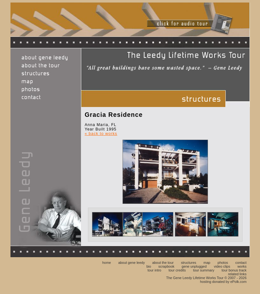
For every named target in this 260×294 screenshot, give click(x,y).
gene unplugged (194, 266)
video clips (222, 266)
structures (188, 262)
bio (148, 266)
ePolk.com (238, 282)
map (206, 262)
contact (240, 262)
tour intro (154, 270)
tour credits (177, 270)
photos (222, 262)
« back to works (101, 133)
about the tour (163, 262)
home (106, 262)
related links (237, 274)
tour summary (203, 270)
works (242, 266)
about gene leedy (131, 262)
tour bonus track (234, 270)
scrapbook (166, 266)
